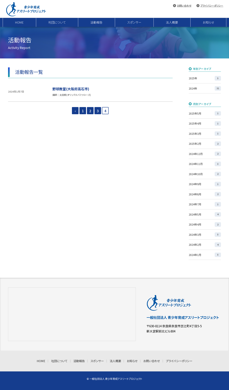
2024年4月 (205, 224)
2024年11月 (205, 164)
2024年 (205, 88)
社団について (57, 22)
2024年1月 (205, 255)
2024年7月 (205, 204)
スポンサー (134, 22)
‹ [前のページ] (75, 110)
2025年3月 (205, 133)
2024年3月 (205, 234)
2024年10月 (205, 174)
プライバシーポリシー (211, 5)
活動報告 (96, 22)
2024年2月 (205, 244)
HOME (19, 22)
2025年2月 (205, 143)
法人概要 (172, 22)
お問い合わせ (184, 5)
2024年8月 (205, 194)
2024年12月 (205, 154)
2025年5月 (205, 113)
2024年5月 (205, 214)
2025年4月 (205, 123)
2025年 (205, 78)
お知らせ (208, 22)
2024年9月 (205, 184)
